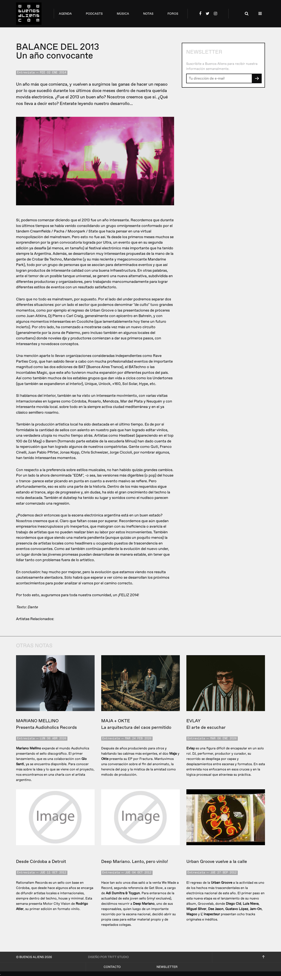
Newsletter (167, 967)
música (123, 14)
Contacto (112, 967)
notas (148, 14)
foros (173, 14)
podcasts (94, 14)
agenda (65, 14)
